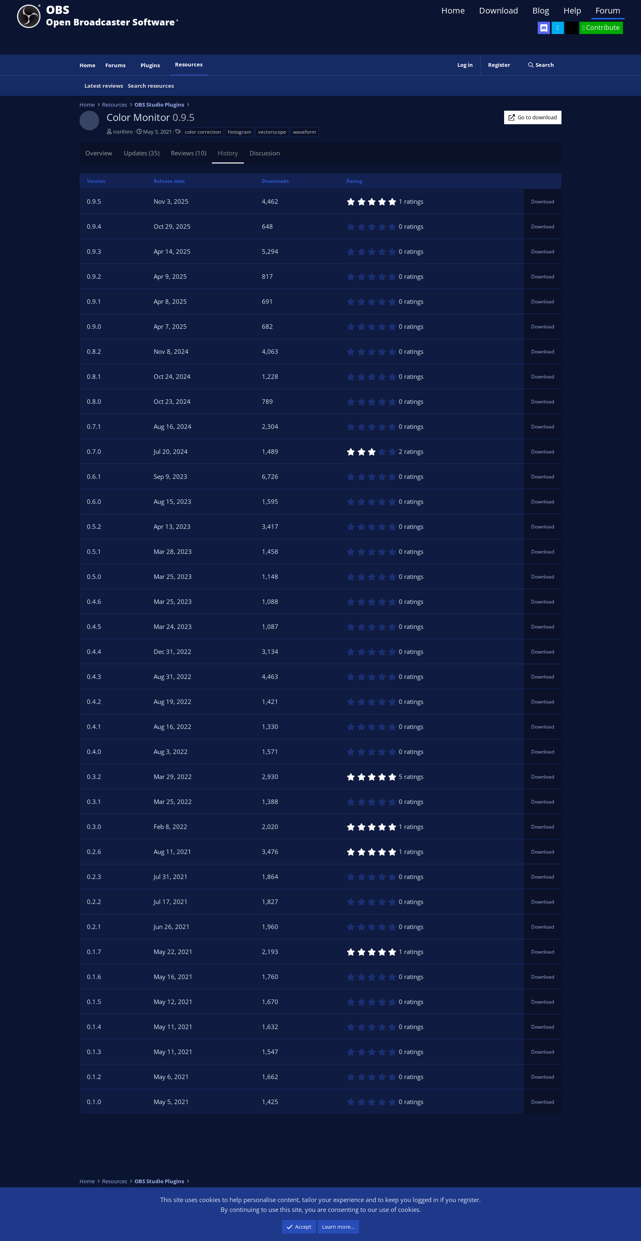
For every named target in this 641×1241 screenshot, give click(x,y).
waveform (304, 131)
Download (498, 10)
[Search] (540, 65)
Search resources (151, 85)
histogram (239, 131)
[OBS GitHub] (572, 28)
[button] (131, 65)
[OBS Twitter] (558, 28)
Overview (98, 153)
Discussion (265, 153)
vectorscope (272, 131)
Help (572, 10)
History (228, 153)
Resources (188, 64)
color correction (203, 131)
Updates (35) (141, 153)
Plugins (150, 65)
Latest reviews (103, 85)
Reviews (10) (188, 153)
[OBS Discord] (544, 28)
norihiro (123, 131)
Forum (608, 10)
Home (453, 10)
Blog (540, 10)
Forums (115, 65)
